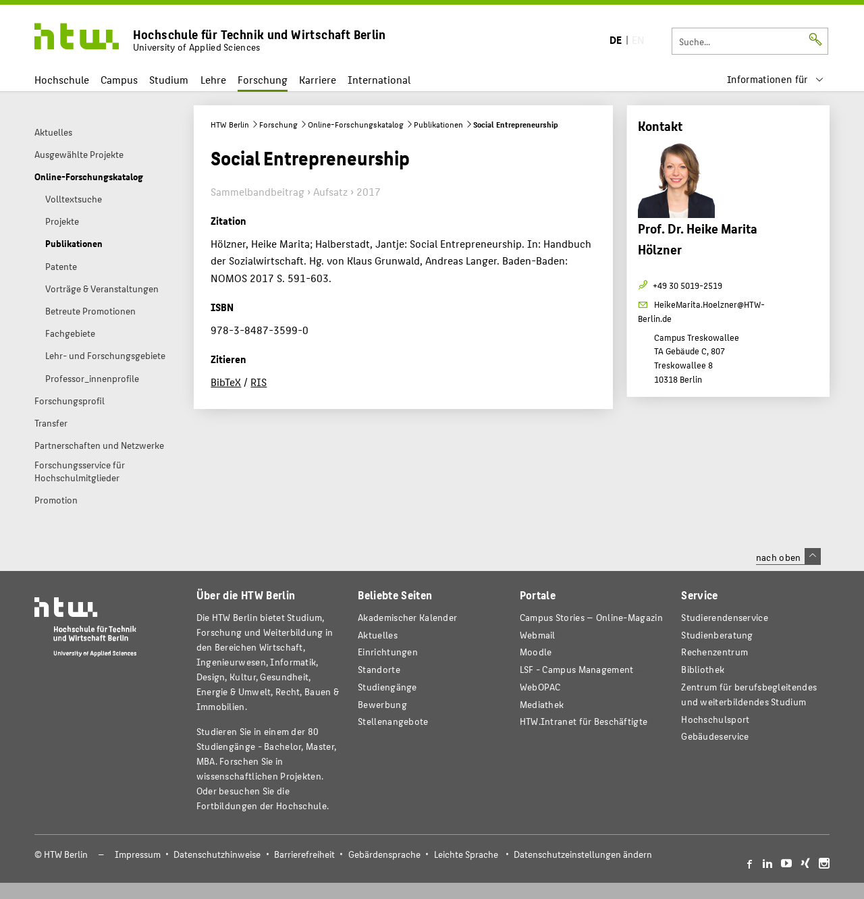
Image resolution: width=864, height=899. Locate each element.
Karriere (317, 79)
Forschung (263, 79)
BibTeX (226, 381)
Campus (119, 79)
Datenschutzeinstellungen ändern (583, 854)
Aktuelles (378, 635)
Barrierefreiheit (304, 854)
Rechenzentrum (714, 652)
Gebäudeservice (715, 736)
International (379, 79)
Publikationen (438, 124)
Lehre (213, 79)
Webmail (538, 635)
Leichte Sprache (466, 854)
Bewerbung (382, 704)
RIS (258, 381)
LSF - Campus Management (577, 669)
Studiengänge (387, 687)
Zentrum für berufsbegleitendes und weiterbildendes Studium (749, 694)
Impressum (138, 854)
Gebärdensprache (384, 854)
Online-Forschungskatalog (356, 124)
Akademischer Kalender (407, 617)
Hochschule (61, 79)
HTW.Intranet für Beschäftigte (584, 721)
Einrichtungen (388, 652)
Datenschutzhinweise (217, 854)
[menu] (776, 79)
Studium (168, 79)
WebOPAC (540, 687)
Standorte (379, 669)
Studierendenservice (724, 617)
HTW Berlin (230, 124)
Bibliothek (702, 669)
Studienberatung (717, 635)
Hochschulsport (715, 719)
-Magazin (591, 617)
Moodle (536, 652)
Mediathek (542, 704)
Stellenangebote (393, 721)
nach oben (788, 556)
